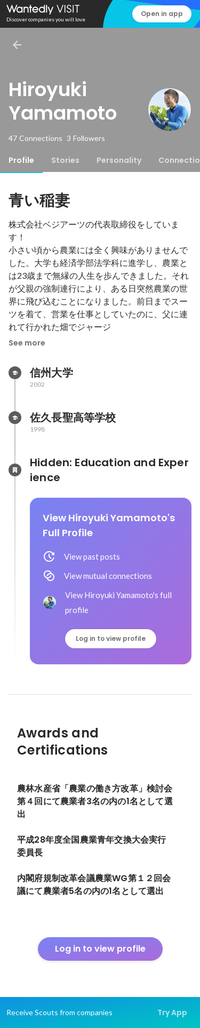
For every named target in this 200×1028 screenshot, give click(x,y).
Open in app (162, 13)
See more (27, 343)
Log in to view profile (111, 638)
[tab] (21, 160)
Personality (119, 160)
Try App (172, 1012)
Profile (21, 160)
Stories (65, 160)
